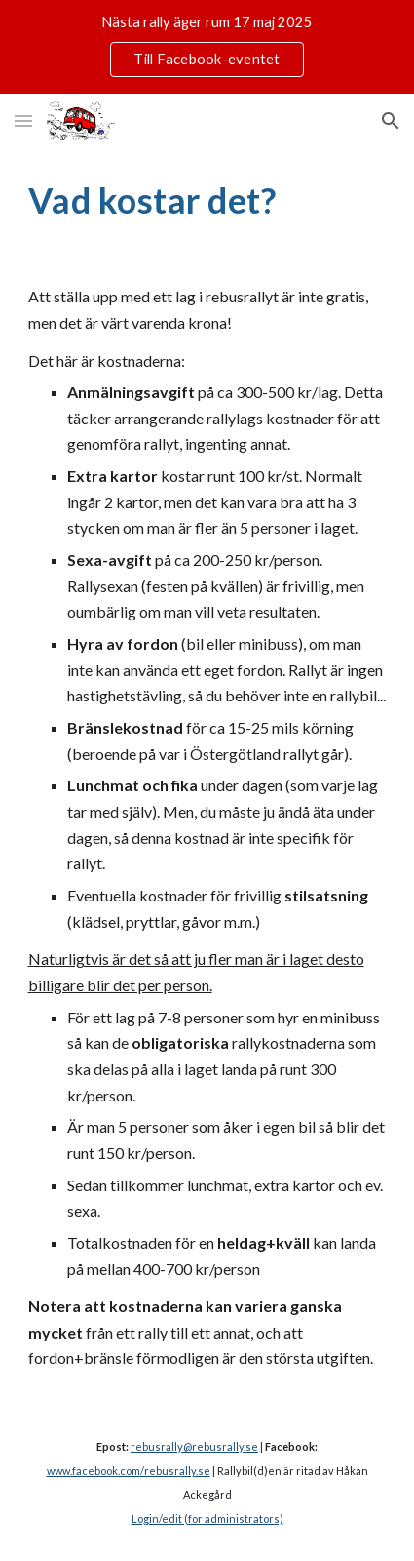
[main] (207, 200)
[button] (23, 120)
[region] (207, 47)
